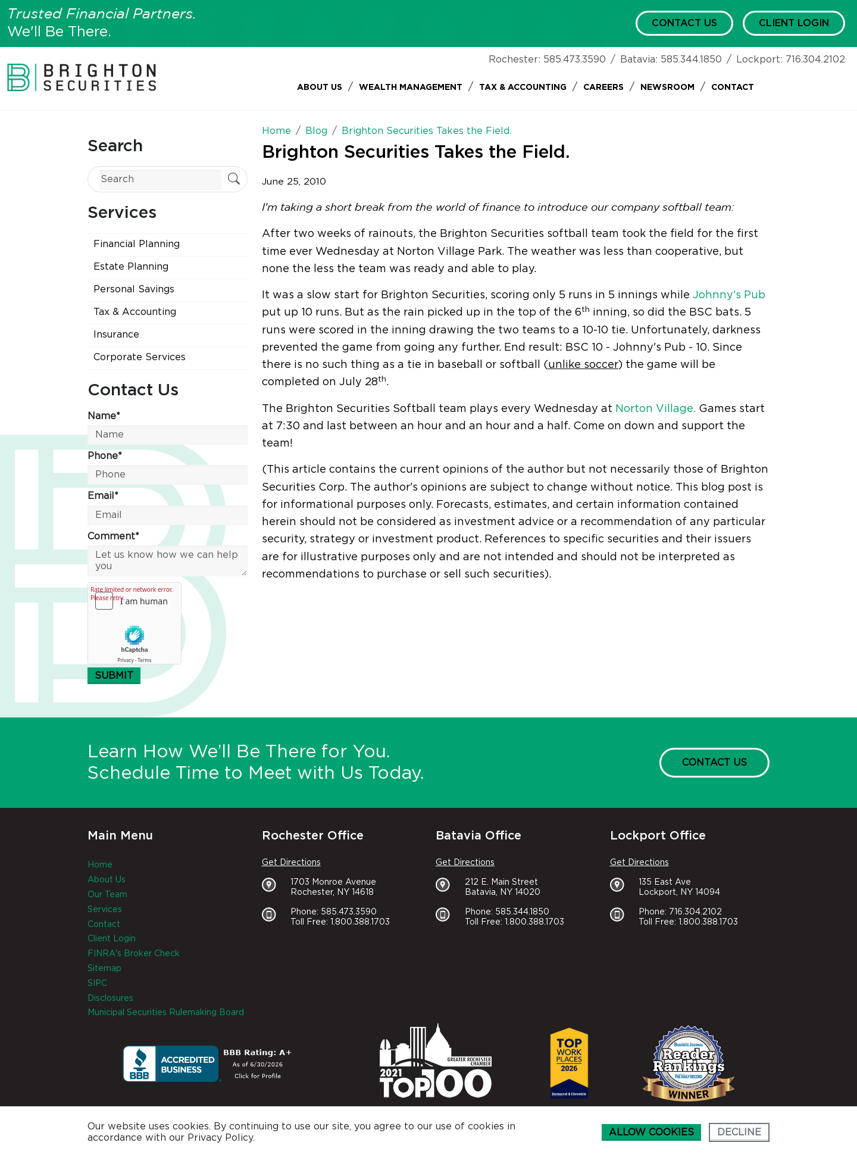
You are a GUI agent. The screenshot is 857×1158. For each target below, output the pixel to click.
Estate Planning (130, 266)
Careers (603, 87)
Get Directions (291, 863)
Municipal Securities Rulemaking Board (165, 1013)
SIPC (97, 983)
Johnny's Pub (729, 295)
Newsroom (667, 87)
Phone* (104, 456)
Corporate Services (139, 357)
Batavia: (639, 59)
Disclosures (110, 998)
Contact (732, 87)
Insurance (116, 334)
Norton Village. (655, 409)
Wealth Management (410, 87)
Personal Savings (133, 289)
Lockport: (759, 59)
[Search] (160, 179)
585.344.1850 (691, 59)
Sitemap (104, 969)
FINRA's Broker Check (133, 954)
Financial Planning (136, 244)
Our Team (107, 895)
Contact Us (684, 23)
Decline (739, 1132)
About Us (319, 87)
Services (104, 910)
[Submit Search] (234, 180)
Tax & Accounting (523, 87)
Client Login (794, 23)
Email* (102, 496)
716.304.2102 (815, 59)
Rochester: (514, 59)
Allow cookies (651, 1132)
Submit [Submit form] (114, 676)
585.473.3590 (574, 59)
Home (99, 865)
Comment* (113, 536)
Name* (103, 416)
